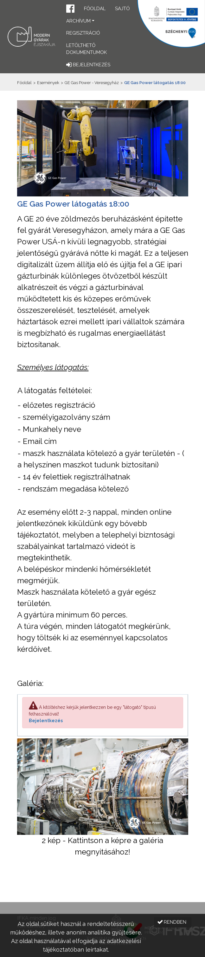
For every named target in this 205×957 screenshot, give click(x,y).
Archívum (78, 21)
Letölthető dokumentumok (86, 49)
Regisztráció (83, 33)
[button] (70, 9)
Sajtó (122, 8)
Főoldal (95, 8)
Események (48, 82)
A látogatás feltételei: (54, 390)
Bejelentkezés (46, 720)
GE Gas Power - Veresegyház (92, 82)
